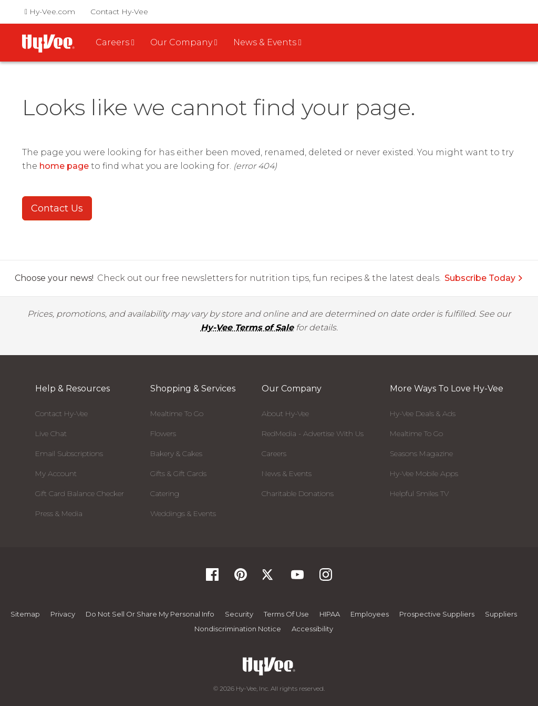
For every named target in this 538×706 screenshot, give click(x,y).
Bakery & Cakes (176, 453)
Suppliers (501, 614)
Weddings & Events (183, 513)
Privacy (62, 614)
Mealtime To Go (176, 413)
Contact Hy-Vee (119, 11)
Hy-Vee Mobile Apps (424, 473)
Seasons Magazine (421, 453)
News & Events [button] (267, 42)
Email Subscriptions (69, 453)
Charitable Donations (298, 493)
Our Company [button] (184, 42)
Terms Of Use (286, 614)
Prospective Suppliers (436, 614)
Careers (274, 453)
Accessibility (312, 628)
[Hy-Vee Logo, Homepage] (269, 666)
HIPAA (329, 614)
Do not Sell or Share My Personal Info (150, 614)
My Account (56, 473)
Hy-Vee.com (50, 11)
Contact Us (57, 208)
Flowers (163, 433)
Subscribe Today (483, 278)
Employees (369, 614)
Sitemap (25, 614)
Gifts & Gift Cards (178, 473)
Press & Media (58, 513)
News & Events (287, 473)
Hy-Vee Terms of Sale (247, 327)
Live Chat (51, 433)
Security (239, 614)
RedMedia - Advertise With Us (313, 433)
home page (64, 166)
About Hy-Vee (285, 413)
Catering (164, 493)
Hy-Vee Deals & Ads (423, 413)
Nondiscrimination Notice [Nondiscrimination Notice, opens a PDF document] (237, 628)
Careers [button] (115, 42)
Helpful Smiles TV (419, 493)
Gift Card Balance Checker (79, 493)
